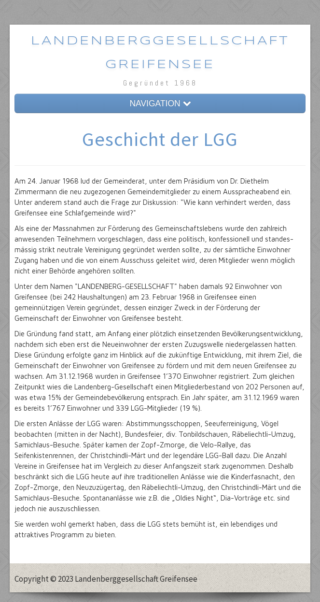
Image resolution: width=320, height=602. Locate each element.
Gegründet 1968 (160, 83)
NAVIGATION (159, 103)
